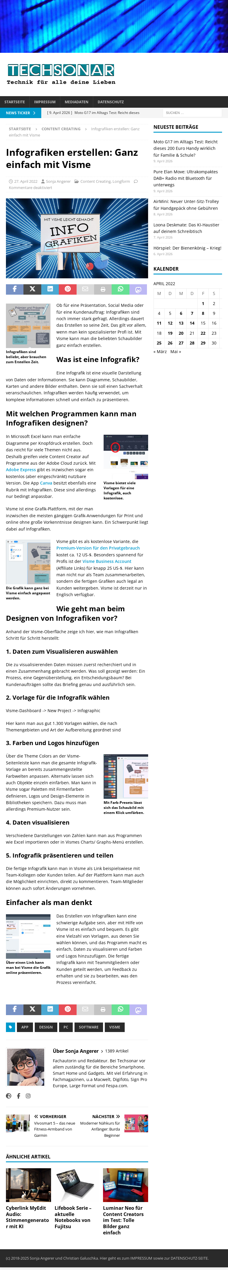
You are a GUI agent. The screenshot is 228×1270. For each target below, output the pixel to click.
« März (160, 351)
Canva (46, 483)
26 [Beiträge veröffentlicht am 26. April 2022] (170, 343)
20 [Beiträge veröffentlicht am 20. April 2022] (181, 333)
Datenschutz (111, 101)
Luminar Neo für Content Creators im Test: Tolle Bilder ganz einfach (123, 1220)
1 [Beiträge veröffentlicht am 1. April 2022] (203, 303)
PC (66, 1027)
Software (89, 1027)
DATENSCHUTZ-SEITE (189, 1258)
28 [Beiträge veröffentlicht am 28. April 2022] (192, 343)
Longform (121, 181)
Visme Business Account (107, 561)
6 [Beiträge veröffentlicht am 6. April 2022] (181, 313)
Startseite (14, 101)
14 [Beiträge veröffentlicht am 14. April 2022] (192, 323)
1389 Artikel (117, 1051)
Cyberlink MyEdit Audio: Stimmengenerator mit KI (27, 1217)
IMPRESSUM (141, 1258)
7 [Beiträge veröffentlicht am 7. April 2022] (192, 313)
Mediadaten (76, 101)
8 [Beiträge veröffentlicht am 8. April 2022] (203, 313)
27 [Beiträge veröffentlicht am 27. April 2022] (181, 343)
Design (46, 1027)
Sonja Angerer (58, 181)
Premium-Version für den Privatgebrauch (98, 548)
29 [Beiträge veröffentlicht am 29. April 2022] (203, 343)
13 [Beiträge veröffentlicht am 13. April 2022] (181, 323)
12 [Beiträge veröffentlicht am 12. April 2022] (170, 323)
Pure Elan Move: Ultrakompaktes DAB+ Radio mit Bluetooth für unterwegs (185, 178)
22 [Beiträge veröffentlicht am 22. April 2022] (203, 333)
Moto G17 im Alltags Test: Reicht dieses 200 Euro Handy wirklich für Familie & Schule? (185, 148)
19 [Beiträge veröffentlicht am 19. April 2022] (170, 333)
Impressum (45, 101)
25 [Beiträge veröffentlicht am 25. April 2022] (159, 343)
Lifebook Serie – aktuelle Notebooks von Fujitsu (73, 1217)
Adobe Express (21, 469)
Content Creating (95, 181)
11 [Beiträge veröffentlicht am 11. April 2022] (159, 323)
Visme (114, 1027)
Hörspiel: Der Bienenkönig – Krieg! (187, 248)
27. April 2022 (25, 181)
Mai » (175, 351)
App (24, 1027)
